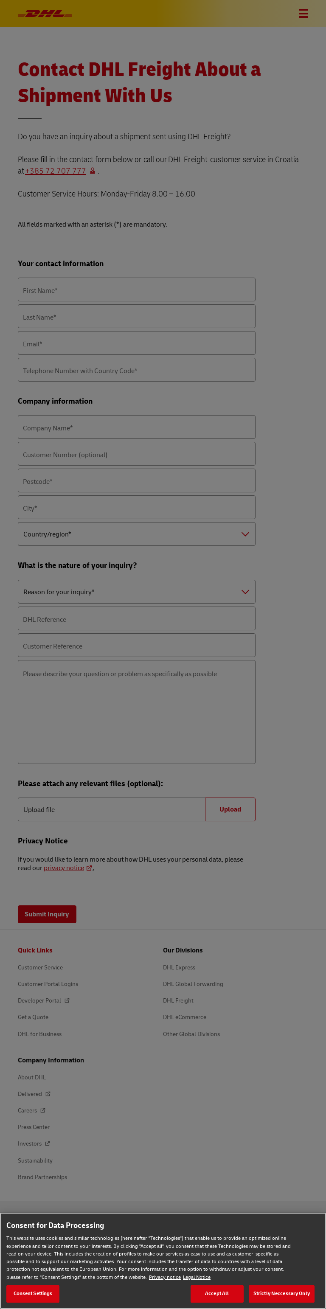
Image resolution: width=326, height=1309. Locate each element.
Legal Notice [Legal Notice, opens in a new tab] (197, 1277)
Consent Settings (33, 1293)
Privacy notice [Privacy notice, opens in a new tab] (165, 1277)
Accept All (217, 1293)
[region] (163, 1261)
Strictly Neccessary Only (281, 1293)
